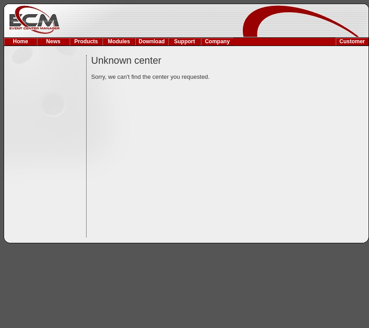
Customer (352, 41)
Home (20, 41)
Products (86, 41)
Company (217, 41)
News (53, 41)
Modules (119, 41)
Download (151, 41)
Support (184, 41)
